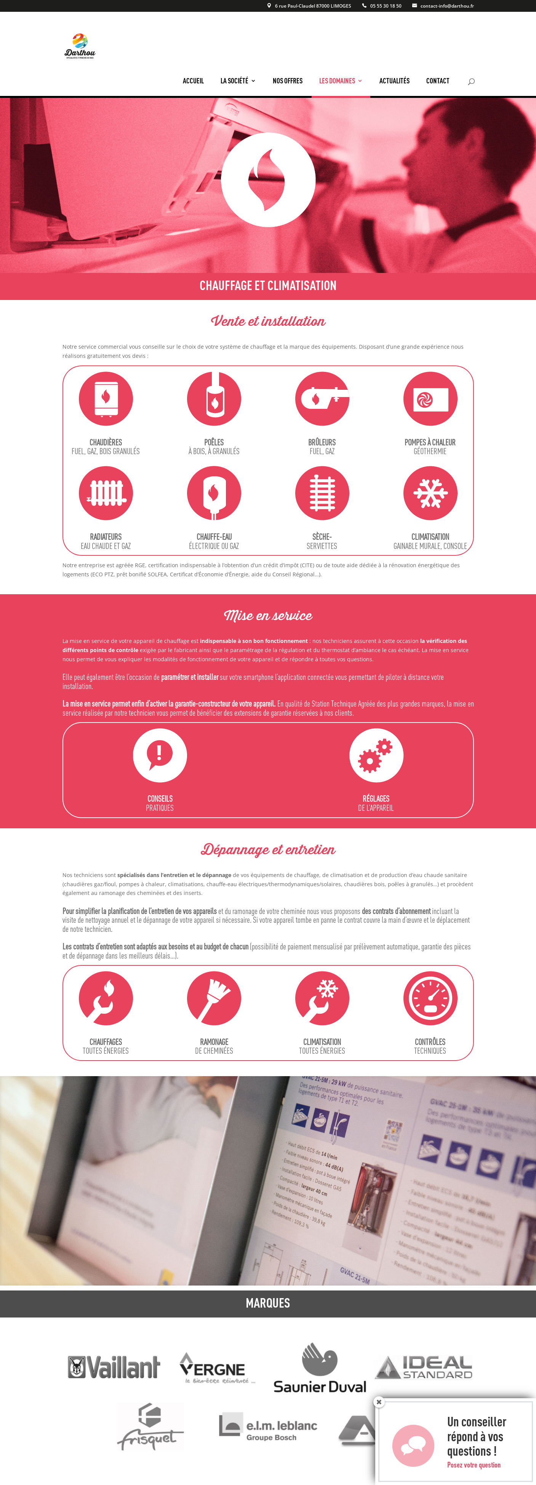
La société (234, 81)
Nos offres (287, 81)
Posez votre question (474, 1471)
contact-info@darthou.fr (447, 6)
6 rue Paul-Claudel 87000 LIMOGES (313, 6)
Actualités (394, 81)
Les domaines (337, 81)
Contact (438, 81)
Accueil (193, 81)
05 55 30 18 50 (386, 6)
